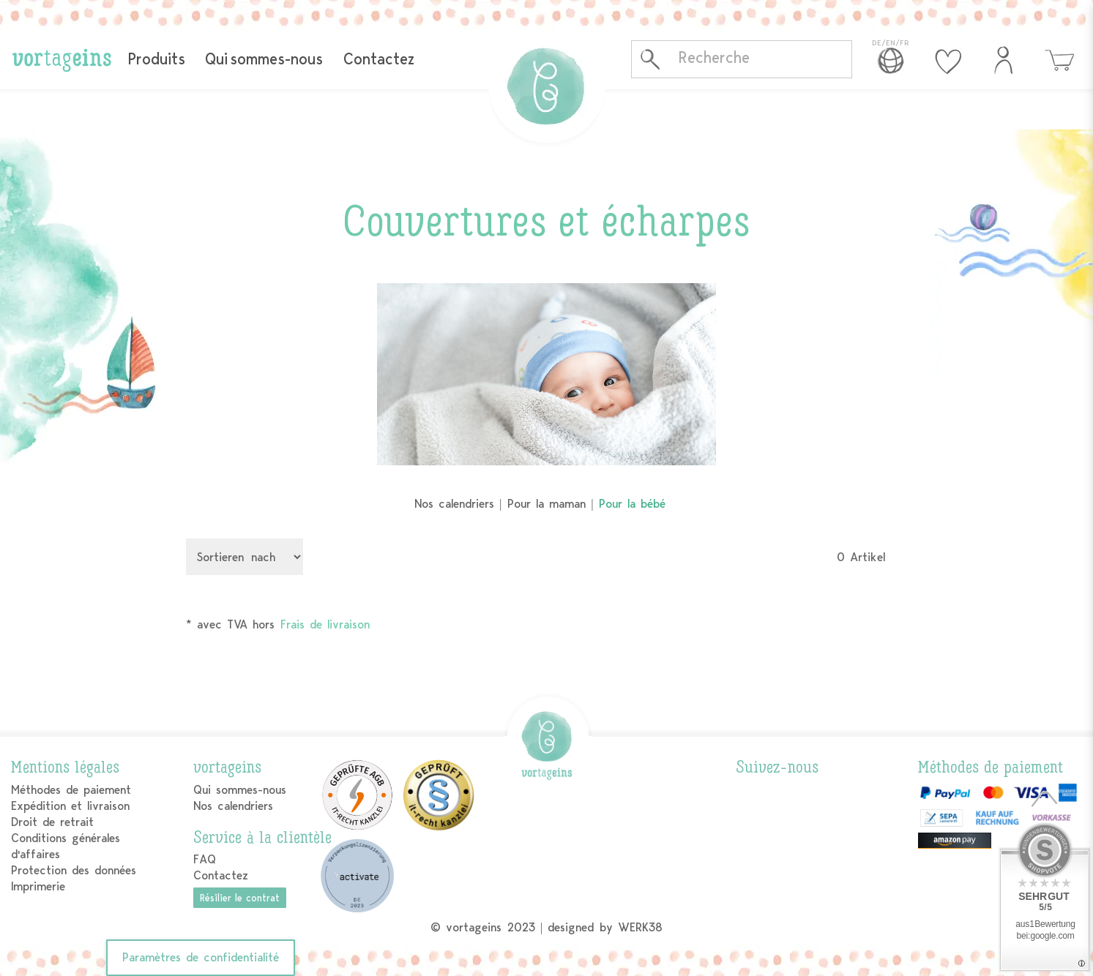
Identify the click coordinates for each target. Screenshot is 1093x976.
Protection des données (73, 870)
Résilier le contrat (240, 897)
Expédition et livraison (70, 806)
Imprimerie (38, 886)
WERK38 (640, 927)
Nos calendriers (454, 503)
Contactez (378, 59)
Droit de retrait (52, 822)
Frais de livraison (325, 624)
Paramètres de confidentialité (200, 957)
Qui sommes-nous (264, 59)
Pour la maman (546, 503)
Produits (156, 59)
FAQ (204, 859)
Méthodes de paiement (71, 789)
